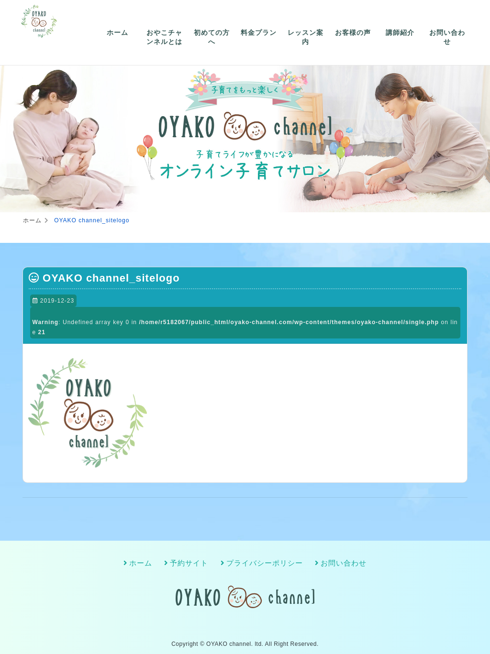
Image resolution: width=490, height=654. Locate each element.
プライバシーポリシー (264, 563)
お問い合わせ (447, 37)
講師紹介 (400, 32)
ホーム (117, 32)
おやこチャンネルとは (164, 37)
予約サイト (189, 563)
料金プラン (259, 32)
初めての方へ (212, 37)
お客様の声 (353, 32)
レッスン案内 (305, 37)
